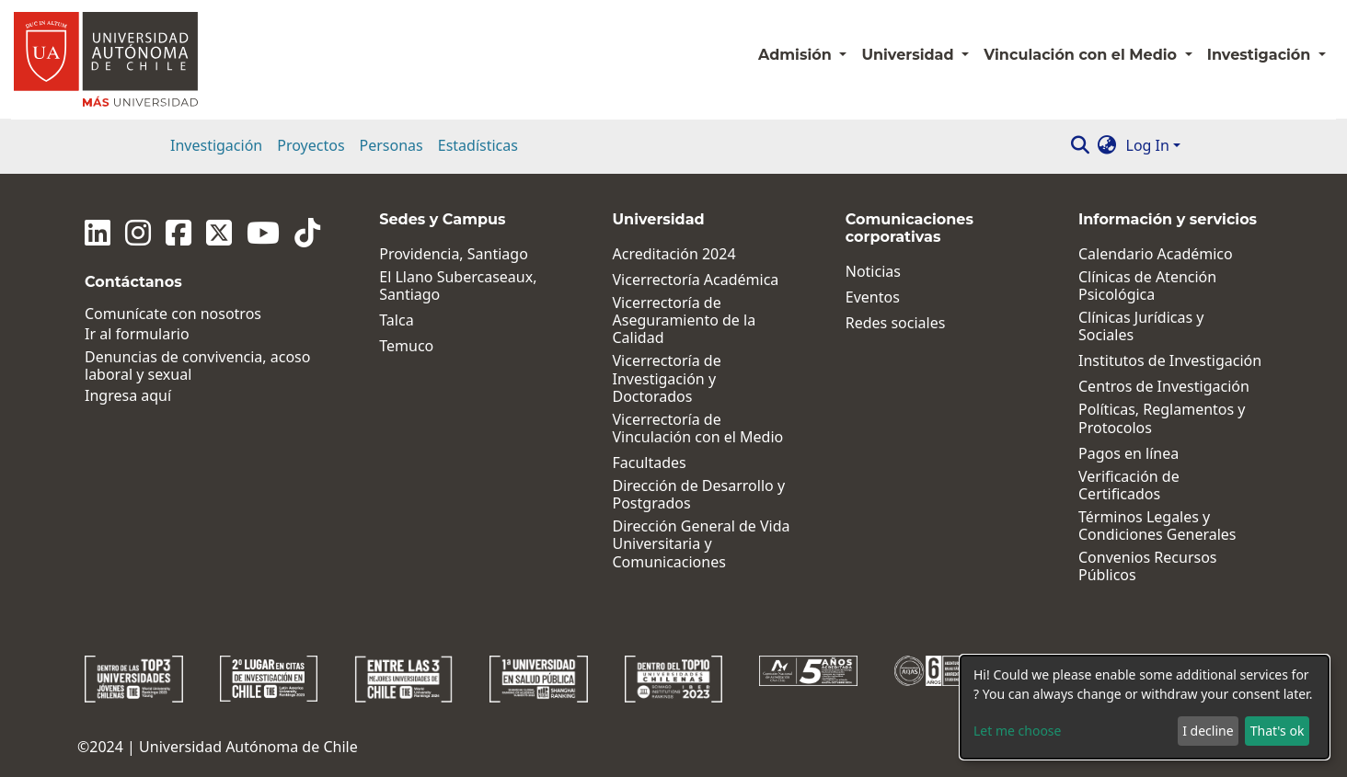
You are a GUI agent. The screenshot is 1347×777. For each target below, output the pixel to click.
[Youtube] (263, 233)
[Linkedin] (97, 233)
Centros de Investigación (1163, 386)
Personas (391, 145)
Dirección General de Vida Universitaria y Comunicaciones (701, 544)
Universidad (909, 54)
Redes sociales (896, 323)
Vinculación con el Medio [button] (1082, 54)
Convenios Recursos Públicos (1147, 566)
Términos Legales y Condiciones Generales (1157, 525)
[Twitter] (219, 233)
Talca (396, 320)
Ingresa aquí (128, 396)
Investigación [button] (1261, 54)
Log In (1147, 145)
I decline (1207, 730)
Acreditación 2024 (674, 254)
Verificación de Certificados (1129, 485)
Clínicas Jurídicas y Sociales (1140, 326)
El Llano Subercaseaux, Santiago (457, 286)
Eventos (873, 297)
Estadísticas (478, 145)
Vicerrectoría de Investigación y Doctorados (667, 379)
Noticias (873, 271)
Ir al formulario (137, 334)
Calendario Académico (1155, 254)
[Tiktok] (307, 233)
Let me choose (1017, 730)
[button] (1107, 145)
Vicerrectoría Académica (696, 280)
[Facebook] (178, 233)
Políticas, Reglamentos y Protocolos (1162, 418)
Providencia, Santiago (453, 254)
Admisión (796, 54)
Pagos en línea (1128, 454)
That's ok (1277, 730)
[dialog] (1145, 707)
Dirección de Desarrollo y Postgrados (699, 494)
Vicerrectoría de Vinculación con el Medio (698, 428)
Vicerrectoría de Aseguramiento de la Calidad (684, 321)
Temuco (406, 346)
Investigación (216, 145)
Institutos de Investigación (1169, 361)
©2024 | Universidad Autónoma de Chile (217, 747)
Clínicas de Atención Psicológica (1147, 286)
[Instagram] (138, 233)
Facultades (649, 463)
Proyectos (310, 145)
